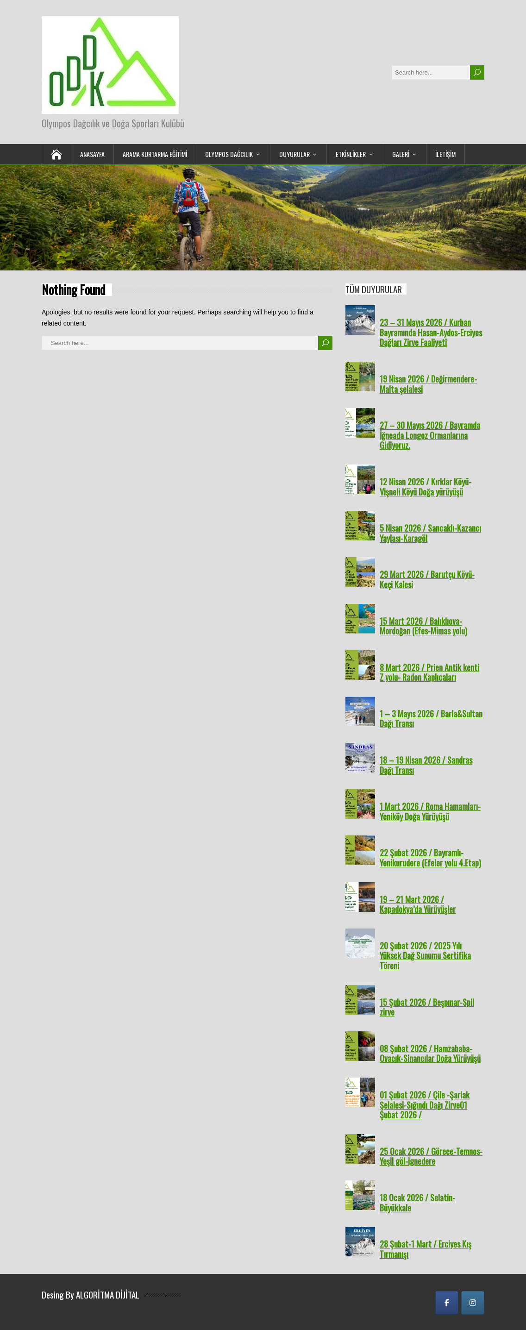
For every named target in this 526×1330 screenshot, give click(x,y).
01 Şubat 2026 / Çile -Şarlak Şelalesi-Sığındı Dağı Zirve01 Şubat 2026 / (425, 1105)
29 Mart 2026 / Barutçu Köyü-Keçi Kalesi (427, 579)
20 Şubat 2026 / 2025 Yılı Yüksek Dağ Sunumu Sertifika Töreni (425, 956)
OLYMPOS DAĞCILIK (229, 154)
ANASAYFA (92, 154)
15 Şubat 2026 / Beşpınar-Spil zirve (427, 1007)
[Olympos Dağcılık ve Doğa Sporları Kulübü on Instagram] (472, 1303)
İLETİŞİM (445, 154)
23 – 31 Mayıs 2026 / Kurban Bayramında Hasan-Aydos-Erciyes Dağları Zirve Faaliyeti (431, 332)
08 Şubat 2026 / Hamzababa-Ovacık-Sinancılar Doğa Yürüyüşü (430, 1053)
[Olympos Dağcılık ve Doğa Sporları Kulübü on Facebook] (446, 1303)
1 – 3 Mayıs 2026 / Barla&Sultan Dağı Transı (431, 719)
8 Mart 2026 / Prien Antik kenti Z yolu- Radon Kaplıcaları (429, 672)
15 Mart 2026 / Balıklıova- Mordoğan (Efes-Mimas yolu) (423, 626)
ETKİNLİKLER (351, 154)
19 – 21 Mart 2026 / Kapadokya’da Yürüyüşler (418, 904)
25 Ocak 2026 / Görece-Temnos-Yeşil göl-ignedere (431, 1156)
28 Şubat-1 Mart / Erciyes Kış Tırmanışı (425, 1249)
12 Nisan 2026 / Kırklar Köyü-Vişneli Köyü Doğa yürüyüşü (425, 487)
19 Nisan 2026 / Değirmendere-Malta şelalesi (428, 384)
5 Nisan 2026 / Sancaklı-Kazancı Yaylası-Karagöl (430, 533)
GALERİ (400, 154)
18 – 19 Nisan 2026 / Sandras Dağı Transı (426, 765)
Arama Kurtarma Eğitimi (155, 154)
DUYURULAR (294, 154)
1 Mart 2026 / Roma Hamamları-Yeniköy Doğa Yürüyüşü (430, 811)
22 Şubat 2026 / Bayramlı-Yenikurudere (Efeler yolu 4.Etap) (430, 858)
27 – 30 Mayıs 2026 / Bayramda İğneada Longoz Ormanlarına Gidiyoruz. (430, 435)
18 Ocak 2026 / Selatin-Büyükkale (417, 1203)
